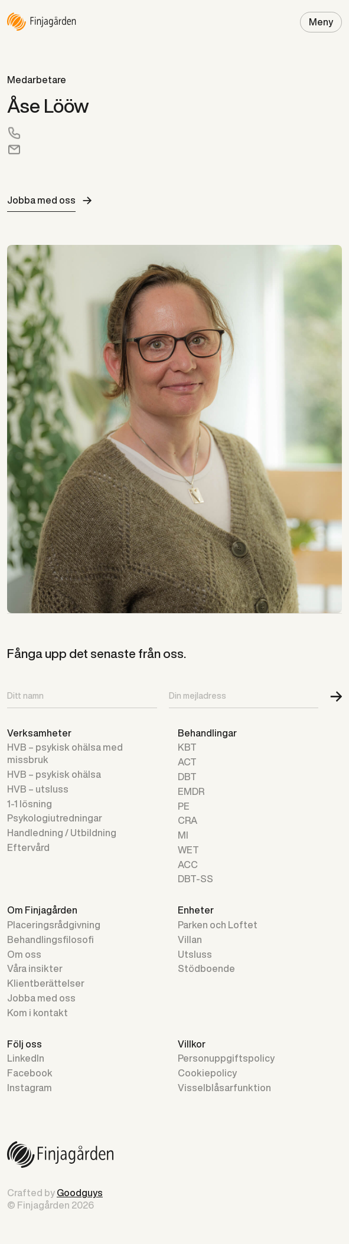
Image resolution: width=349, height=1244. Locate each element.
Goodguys (80, 1192)
